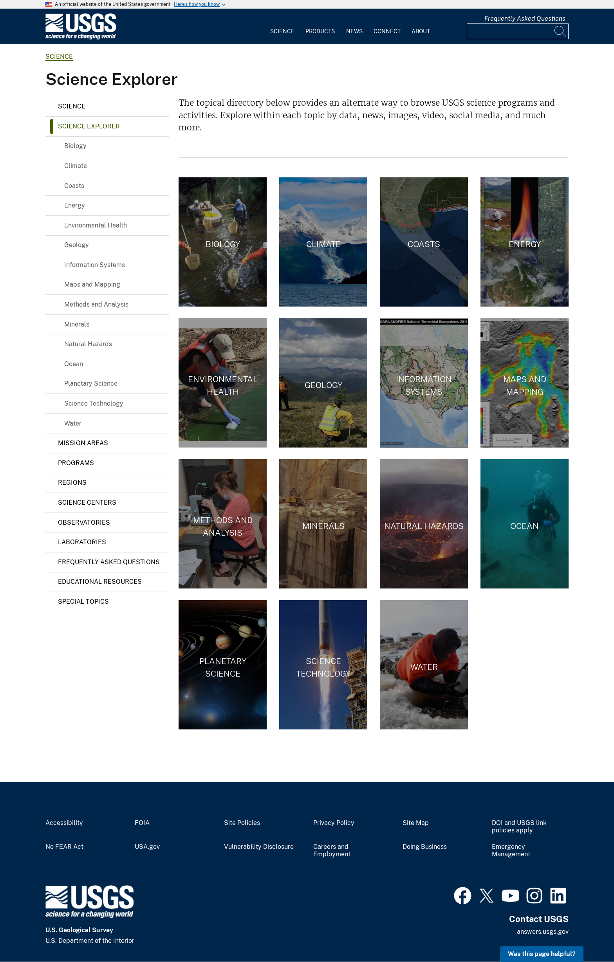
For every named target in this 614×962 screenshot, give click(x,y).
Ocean (73, 364)
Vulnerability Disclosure (259, 846)
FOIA (142, 823)
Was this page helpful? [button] (542, 954)
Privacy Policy (333, 823)
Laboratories (82, 542)
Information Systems (94, 265)
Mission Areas (83, 443)
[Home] (80, 38)
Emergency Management (511, 850)
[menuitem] (282, 26)
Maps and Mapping (92, 284)
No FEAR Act (64, 846)
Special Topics (83, 601)
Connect (387, 31)
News (354, 31)
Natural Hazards (88, 344)
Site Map (416, 823)
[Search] (561, 31)
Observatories (84, 522)
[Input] (518, 31)
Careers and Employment (331, 850)
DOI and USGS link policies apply (519, 826)
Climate (75, 166)
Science (282, 31)
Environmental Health (95, 225)
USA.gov (147, 846)
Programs (76, 463)
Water (72, 423)
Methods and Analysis (96, 304)
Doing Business (425, 846)
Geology (76, 245)
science (59, 56)
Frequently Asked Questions (524, 18)
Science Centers (87, 502)
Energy (74, 205)
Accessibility (64, 823)
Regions (72, 482)
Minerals (76, 324)
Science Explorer (89, 126)
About (421, 31)
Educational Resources (100, 581)
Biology (75, 146)
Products (320, 31)
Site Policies (242, 823)
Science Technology (93, 403)
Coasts (74, 186)
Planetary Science (90, 383)
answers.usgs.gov (543, 931)
